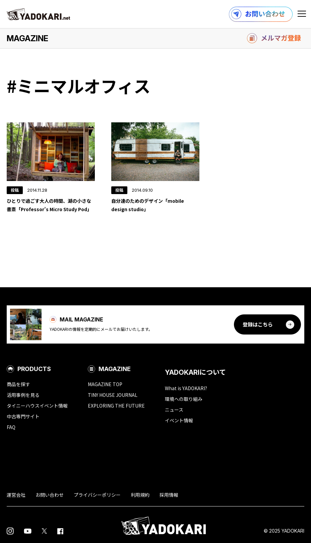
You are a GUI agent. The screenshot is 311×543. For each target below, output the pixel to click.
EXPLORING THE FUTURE (116, 405)
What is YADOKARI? (186, 388)
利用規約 (140, 494)
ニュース (174, 409)
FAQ (11, 427)
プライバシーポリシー (97, 494)
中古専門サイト (23, 416)
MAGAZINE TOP (105, 384)
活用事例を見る (23, 394)
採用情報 (169, 494)
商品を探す (18, 384)
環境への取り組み (183, 399)
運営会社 (16, 494)
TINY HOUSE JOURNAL (112, 394)
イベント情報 (179, 420)
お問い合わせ (50, 494)
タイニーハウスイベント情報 (37, 405)
